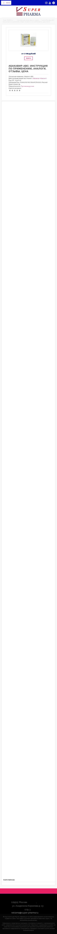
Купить (28, 58)
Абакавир (35, 78)
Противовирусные (27, 86)
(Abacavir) (43, 78)
